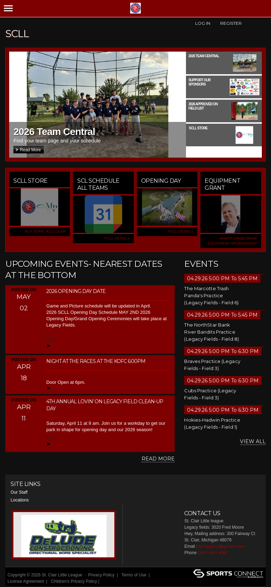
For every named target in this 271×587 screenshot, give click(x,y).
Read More (30, 149)
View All (253, 441)
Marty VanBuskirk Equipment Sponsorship (232, 241)
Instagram (262, 23)
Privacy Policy (101, 575)
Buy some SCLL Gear (45, 231)
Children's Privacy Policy (74, 581)
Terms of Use (133, 575)
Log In (202, 23)
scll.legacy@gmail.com (221, 546)
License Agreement (25, 581)
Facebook (250, 23)
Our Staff (19, 492)
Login (109, 581)
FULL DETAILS (117, 238)
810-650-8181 (213, 552)
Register (231, 23)
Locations (20, 500)
